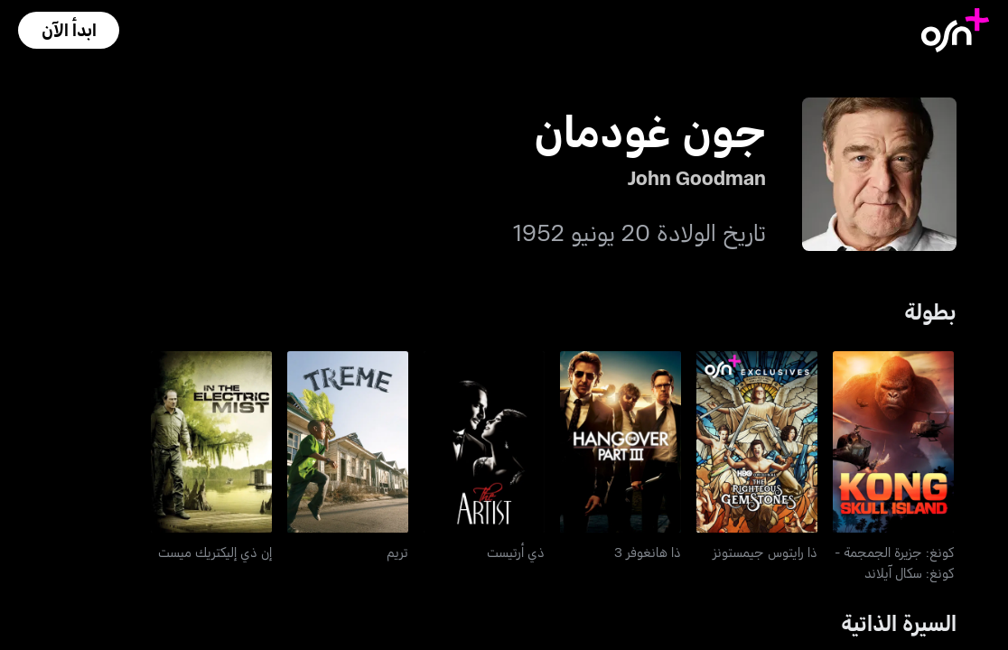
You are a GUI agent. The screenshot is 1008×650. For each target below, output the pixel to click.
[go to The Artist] (484, 442)
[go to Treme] (347, 442)
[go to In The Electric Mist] (211, 442)
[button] (68, 30)
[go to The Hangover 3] (620, 442)
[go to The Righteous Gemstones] (756, 442)
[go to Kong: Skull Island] (893, 442)
